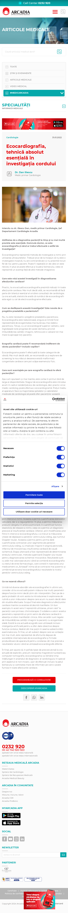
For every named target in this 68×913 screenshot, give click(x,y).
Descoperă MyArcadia (34, 688)
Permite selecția (34, 503)
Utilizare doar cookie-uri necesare (34, 511)
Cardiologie (12, 137)
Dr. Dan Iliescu (23, 172)
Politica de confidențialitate (18, 893)
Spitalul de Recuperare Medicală (17, 775)
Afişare (55, 486)
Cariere (55, 891)
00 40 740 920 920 (13, 750)
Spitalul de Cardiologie (12, 772)
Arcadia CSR (7, 798)
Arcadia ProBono (10, 801)
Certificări (12, 891)
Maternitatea (8, 769)
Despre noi (7, 791)
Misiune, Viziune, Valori (13, 795)
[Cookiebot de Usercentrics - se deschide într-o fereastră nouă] (52, 399)
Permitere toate (34, 495)
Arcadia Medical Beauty (13, 778)
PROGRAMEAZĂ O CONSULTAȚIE (34, 680)
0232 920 (44, 3)
